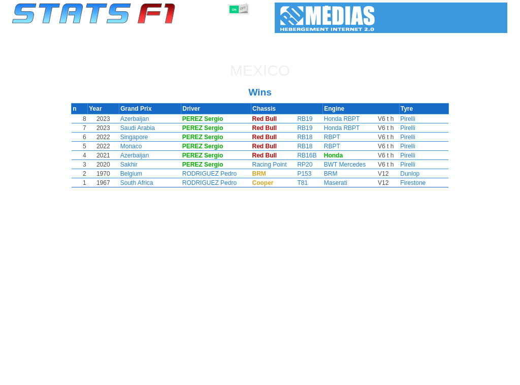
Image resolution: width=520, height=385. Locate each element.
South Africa (153, 182)
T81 (302, 182)
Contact (487, 375)
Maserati (331, 182)
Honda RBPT (338, 118)
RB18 (304, 137)
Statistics (46, 375)
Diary (385, 375)
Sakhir (145, 164)
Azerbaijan (151, 118)
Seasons (85, 375)
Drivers (168, 375)
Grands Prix (128, 375)
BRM (327, 173)
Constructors (210, 375)
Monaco (147, 146)
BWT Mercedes (341, 164)
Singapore (151, 137)
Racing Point (276, 164)
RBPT (328, 137)
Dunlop (394, 173)
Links (413, 375)
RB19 (304, 118)
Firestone (397, 182)
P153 (304, 173)
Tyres (287, 375)
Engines (254, 375)
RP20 (304, 164)
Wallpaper (448, 375)
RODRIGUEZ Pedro (227, 173)
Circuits (353, 375)
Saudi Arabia (154, 128)
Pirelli (392, 118)
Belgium (147, 173)
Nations (318, 375)
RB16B (306, 155)
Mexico (260, 70)
